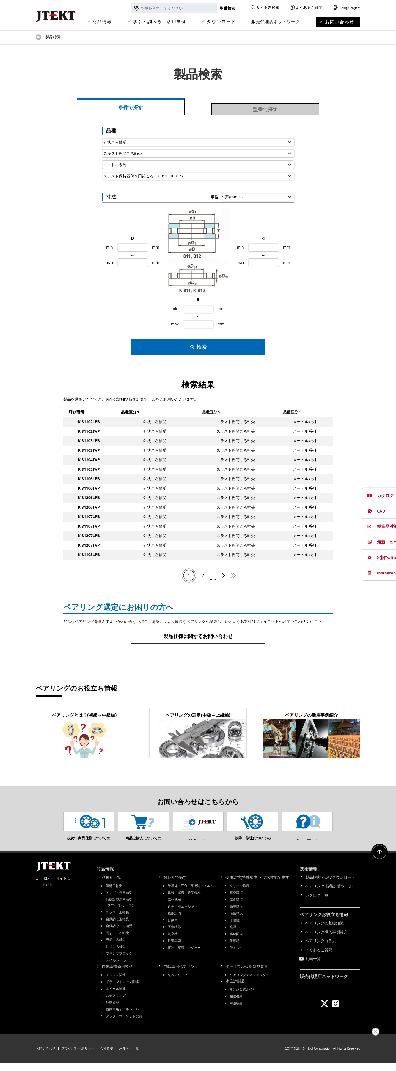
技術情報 (308, 877)
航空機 (173, 942)
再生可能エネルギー (182, 914)
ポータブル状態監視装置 (247, 974)
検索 (198, 347)
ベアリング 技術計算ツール (329, 894)
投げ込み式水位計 (243, 997)
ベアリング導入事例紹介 (326, 940)
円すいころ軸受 (117, 941)
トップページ (38, 37)
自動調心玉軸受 (117, 927)
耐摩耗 (235, 949)
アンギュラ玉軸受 (119, 901)
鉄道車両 (174, 949)
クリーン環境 (239, 894)
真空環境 (236, 901)
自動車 (173, 928)
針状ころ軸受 (116, 954)
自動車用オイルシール (122, 1017)
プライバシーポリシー (77, 1056)
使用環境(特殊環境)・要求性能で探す (257, 885)
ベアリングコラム (320, 949)
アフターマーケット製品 (124, 1024)
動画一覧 (313, 966)
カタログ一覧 (316, 903)
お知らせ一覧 (129, 1056)
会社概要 (106, 1056)
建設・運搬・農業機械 (184, 901)
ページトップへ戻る (379, 860)
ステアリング (116, 1003)
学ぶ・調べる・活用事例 (159, 21)
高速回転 (236, 942)
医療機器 (174, 935)
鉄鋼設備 (174, 921)
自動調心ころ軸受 (119, 934)
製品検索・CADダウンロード (330, 885)
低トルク (236, 956)
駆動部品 (112, 1010)
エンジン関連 (116, 983)
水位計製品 (235, 989)
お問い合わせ (339, 22)
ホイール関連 (116, 997)
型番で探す (265, 109)
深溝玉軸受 (114, 894)
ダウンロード (221, 21)
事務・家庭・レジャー (184, 956)
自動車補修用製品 (117, 974)
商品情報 (102, 21)
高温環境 (236, 914)
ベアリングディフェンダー (249, 983)
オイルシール (116, 968)
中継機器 (236, 1011)
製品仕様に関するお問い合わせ (198, 636)
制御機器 (236, 1004)
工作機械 (174, 907)
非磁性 (235, 928)
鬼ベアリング (178, 983)
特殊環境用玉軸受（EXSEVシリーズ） (120, 910)
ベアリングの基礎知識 (324, 931)
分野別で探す (175, 885)
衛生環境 (236, 921)
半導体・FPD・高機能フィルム (190, 894)
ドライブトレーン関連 (122, 990)
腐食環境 (236, 907)
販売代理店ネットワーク (275, 21)
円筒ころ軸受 (116, 948)
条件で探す (130, 107)
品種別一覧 (111, 885)
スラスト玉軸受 (117, 920)
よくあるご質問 (308, 7)
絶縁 (233, 935)
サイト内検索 (267, 7)
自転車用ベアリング (181, 974)
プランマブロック (119, 961)
